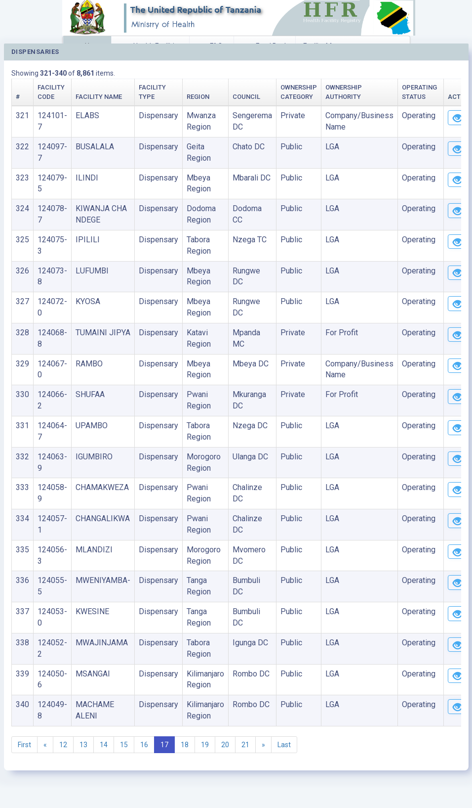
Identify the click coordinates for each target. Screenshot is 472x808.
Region (198, 96)
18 (185, 745)
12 (63, 745)
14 (104, 745)
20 (225, 745)
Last (284, 745)
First (24, 745)
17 (164, 745)
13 (83, 745)
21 (245, 745)
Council (246, 96)
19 (205, 745)
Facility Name (99, 96)
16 (144, 745)
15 (124, 745)
